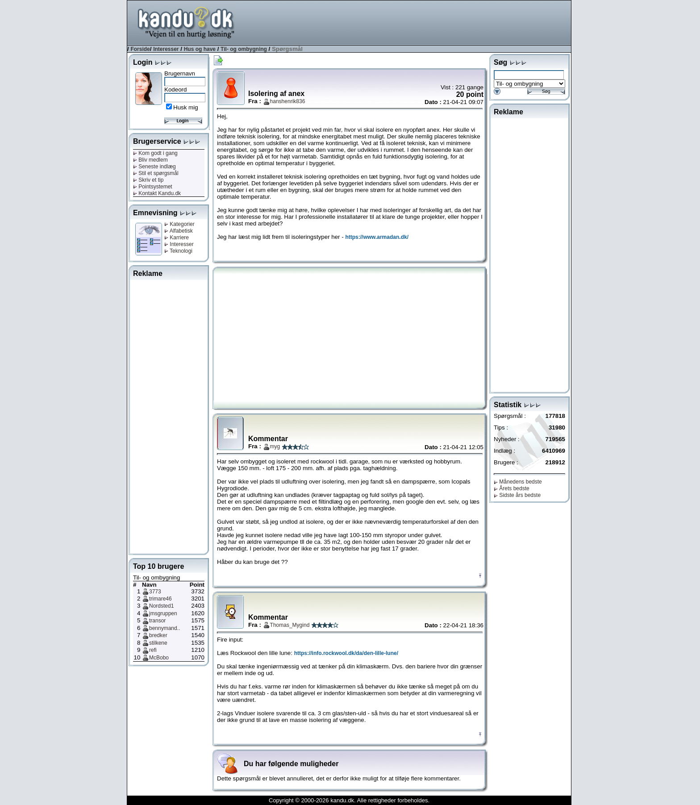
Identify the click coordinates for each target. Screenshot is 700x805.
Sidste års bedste (517, 495)
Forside (140, 49)
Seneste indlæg (154, 166)
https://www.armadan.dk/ (376, 237)
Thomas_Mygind (290, 625)
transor (157, 620)
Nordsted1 (161, 606)
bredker (158, 635)
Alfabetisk (178, 231)
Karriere (176, 237)
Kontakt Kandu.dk (157, 193)
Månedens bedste (518, 482)
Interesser (166, 49)
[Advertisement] (408, 22)
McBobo (159, 658)
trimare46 (160, 599)
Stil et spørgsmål (156, 173)
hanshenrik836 (287, 101)
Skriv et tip (148, 180)
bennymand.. (164, 628)
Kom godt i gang (155, 153)
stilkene (158, 643)
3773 (155, 591)
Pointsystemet (152, 187)
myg (275, 446)
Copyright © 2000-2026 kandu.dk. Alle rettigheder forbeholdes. (349, 800)
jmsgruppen (163, 613)
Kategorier (179, 224)
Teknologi (178, 251)
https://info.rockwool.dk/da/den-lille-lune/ (346, 653)
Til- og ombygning (244, 49)
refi (153, 650)
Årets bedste (511, 488)
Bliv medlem (150, 160)
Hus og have (200, 49)
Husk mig (185, 107)
